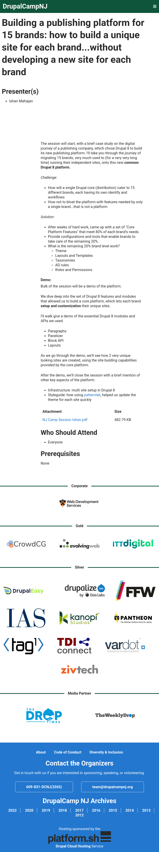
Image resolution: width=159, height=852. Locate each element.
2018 (62, 810)
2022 (12, 810)
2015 (113, 810)
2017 (79, 810)
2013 (146, 810)
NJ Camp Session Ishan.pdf (64, 420)
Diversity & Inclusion (106, 752)
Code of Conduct (67, 752)
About (41, 752)
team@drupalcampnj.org (112, 787)
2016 (96, 810)
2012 (79, 815)
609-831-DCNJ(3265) (44, 787)
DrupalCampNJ (25, 6)
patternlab (92, 395)
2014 (129, 810)
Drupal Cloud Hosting (73, 846)
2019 (46, 810)
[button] (154, 6)
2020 (29, 810)
